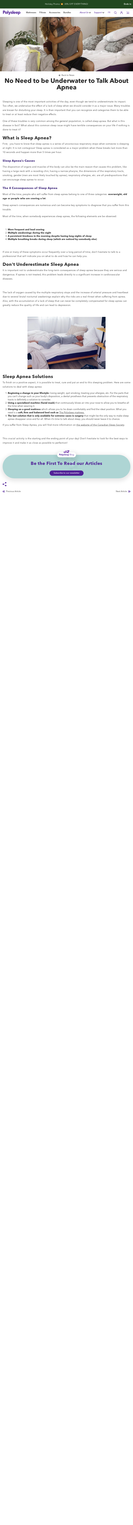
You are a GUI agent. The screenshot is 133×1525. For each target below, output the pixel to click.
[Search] (115, 12)
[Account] (121, 12)
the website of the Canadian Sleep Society (100, 425)
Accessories (54, 13)
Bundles (67, 13)
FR (109, 13)
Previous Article (12, 492)
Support (99, 13)
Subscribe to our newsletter (67, 474)
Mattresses (31, 13)
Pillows (42, 13)
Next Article (123, 492)
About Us (85, 13)
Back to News (66, 75)
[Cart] (127, 12)
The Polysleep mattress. (71, 412)
